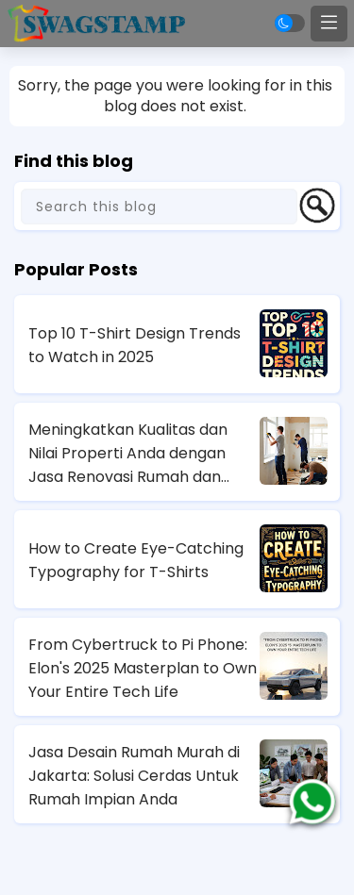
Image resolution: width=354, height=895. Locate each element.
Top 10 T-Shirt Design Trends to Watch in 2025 (134, 345)
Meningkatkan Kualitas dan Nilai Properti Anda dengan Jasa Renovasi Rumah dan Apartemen (128, 454)
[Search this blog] (159, 206)
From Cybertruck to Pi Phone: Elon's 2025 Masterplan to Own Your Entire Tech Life (142, 668)
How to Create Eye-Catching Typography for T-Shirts (136, 560)
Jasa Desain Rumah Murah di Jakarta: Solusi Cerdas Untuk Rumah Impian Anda (134, 775)
